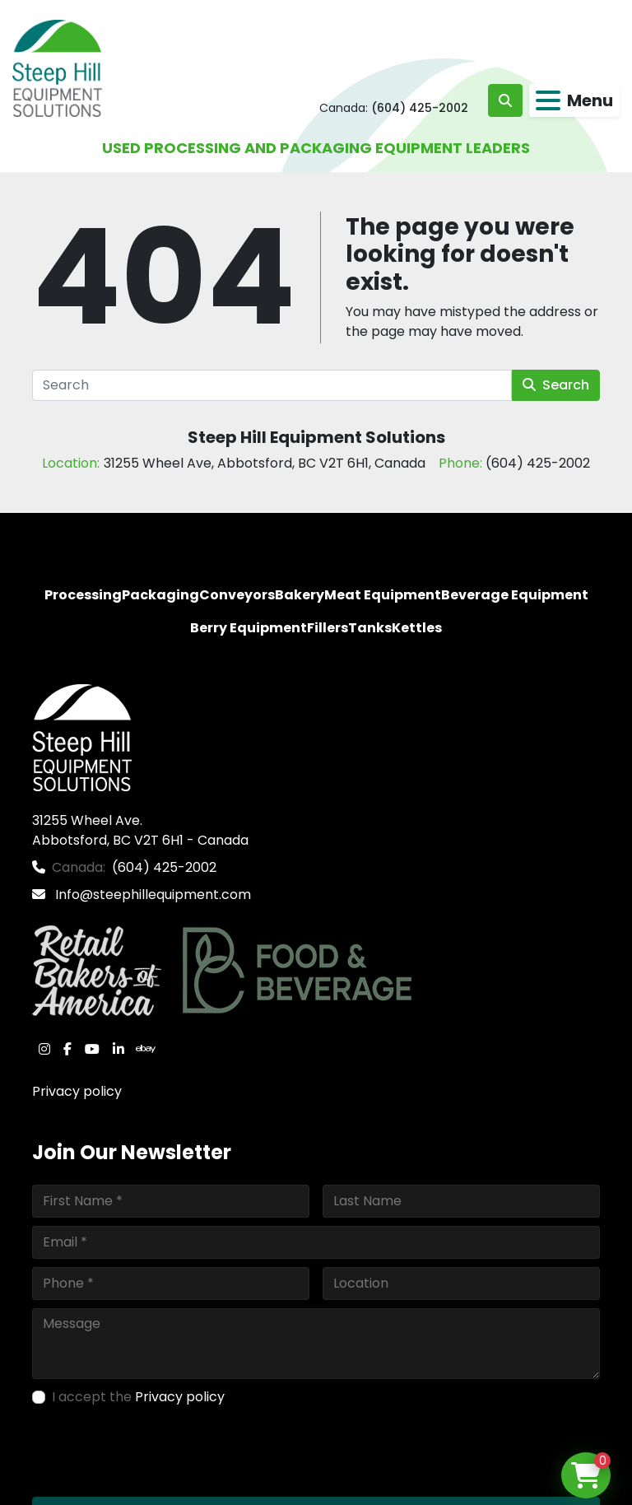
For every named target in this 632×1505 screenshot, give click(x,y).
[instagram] (44, 1048)
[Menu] (548, 100)
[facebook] (67, 1048)
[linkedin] (118, 1048)
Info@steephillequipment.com (151, 894)
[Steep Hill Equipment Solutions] (82, 736)
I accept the (138, 1396)
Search (556, 384)
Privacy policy (77, 1091)
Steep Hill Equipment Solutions (316, 437)
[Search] (272, 385)
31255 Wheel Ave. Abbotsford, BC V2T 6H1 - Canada (140, 830)
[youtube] (92, 1048)
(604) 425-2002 (419, 108)
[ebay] (145, 1048)
